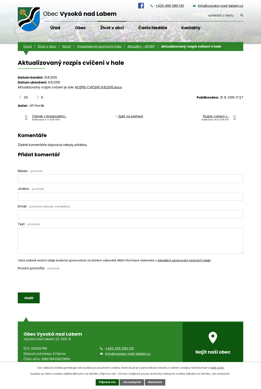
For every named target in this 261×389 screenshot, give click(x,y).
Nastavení (156, 382)
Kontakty (190, 28)
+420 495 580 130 (169, 5)
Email (44, 206)
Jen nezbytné (131, 382)
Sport (66, 46)
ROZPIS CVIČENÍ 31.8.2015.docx (98, 87)
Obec (80, 28)
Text (29, 224)
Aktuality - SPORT (141, 46)
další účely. (217, 368)
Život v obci (112, 28)
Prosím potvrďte (38, 268)
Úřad (55, 28)
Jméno (31, 188)
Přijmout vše (106, 382)
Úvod (27, 46)
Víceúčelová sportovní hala (99, 46)
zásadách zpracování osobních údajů (184, 260)
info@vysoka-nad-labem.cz (220, 5)
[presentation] (45, 279)
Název (30, 171)
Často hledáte (152, 28)
